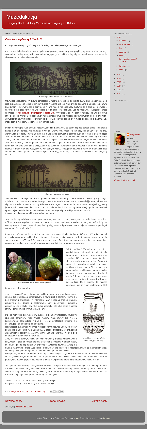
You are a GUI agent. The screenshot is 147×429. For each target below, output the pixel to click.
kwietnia (123, 66)
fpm (77, 418)
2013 (119, 90)
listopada (123, 41)
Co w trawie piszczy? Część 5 (23, 39)
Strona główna (56, 400)
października (125, 44)
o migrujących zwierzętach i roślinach (34, 113)
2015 (119, 82)
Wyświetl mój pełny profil (124, 180)
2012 (119, 93)
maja (121, 56)
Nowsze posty (13, 400)
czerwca (123, 52)
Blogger (106, 418)
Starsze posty (99, 400)
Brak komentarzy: (38, 391)
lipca (121, 48)
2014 (119, 86)
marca (122, 70)
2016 (119, 78)
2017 (119, 74)
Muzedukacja (21, 17)
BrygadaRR (135, 135)
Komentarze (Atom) (24, 407)
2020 (119, 37)
